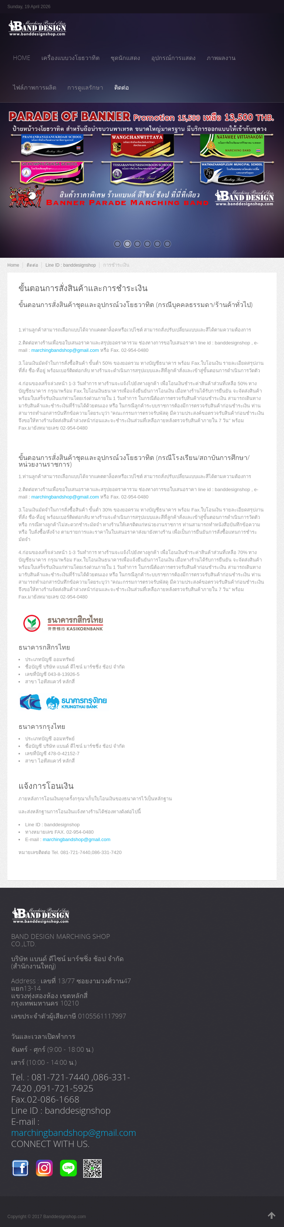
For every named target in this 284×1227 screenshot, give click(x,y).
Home (13, 265)
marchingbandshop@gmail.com (65, 350)
